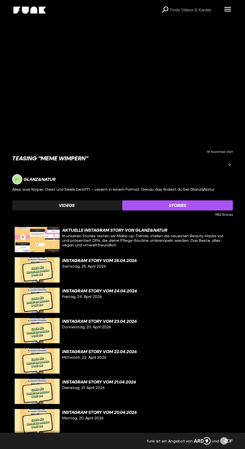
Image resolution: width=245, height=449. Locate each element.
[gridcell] (122, 239)
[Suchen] (165, 10)
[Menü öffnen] (228, 9)
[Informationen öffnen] (229, 165)
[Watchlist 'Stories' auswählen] (177, 205)
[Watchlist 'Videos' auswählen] (66, 205)
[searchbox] (195, 10)
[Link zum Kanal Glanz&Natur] (34, 179)
